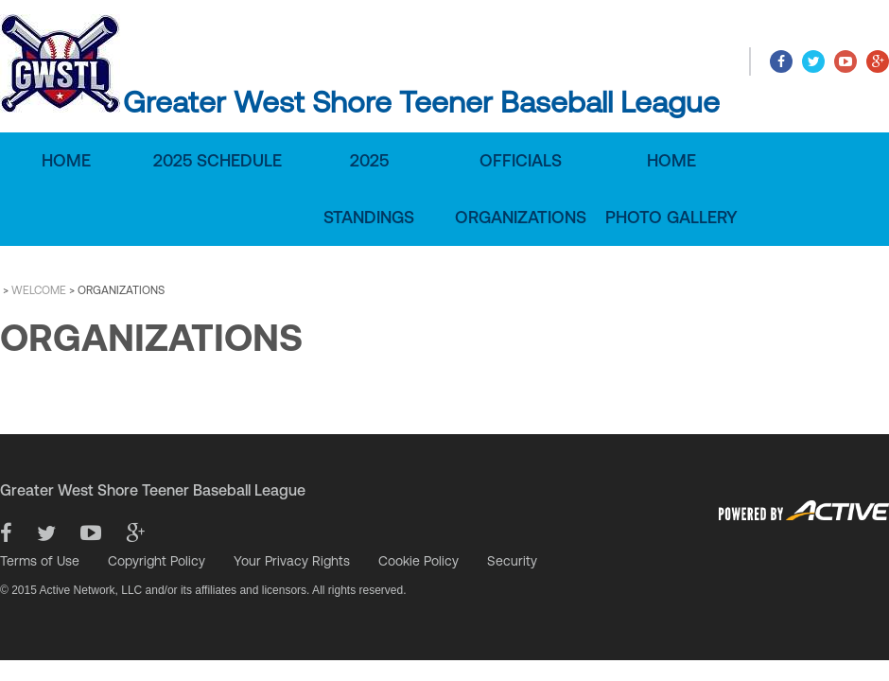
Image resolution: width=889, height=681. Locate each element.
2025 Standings (368, 188)
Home (66, 160)
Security (512, 560)
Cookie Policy (418, 560)
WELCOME (38, 290)
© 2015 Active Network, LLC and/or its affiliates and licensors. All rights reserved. (203, 590)
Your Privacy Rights (292, 560)
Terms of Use (39, 560)
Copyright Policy (156, 560)
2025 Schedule (217, 160)
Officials (520, 160)
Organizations (520, 217)
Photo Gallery (671, 217)
